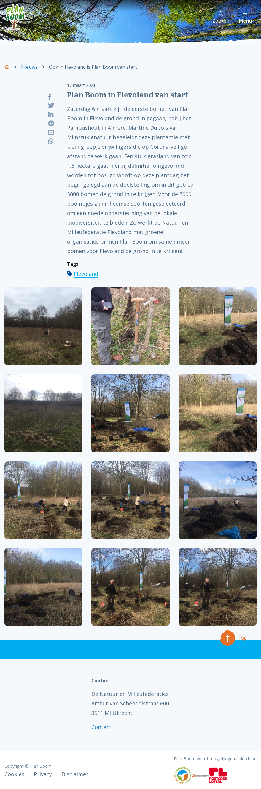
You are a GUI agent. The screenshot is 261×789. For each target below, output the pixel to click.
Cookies (14, 774)
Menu (245, 17)
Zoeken (220, 17)
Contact (101, 727)
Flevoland (86, 273)
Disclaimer (74, 774)
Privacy (43, 774)
